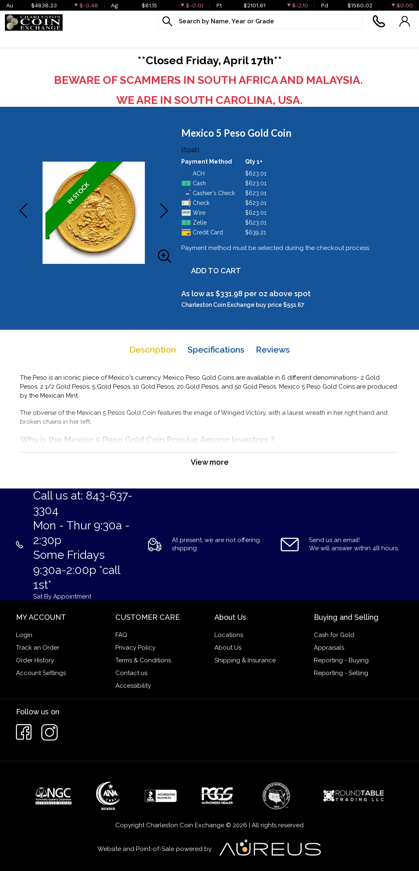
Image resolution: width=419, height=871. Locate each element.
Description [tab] (152, 349)
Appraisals (329, 647)
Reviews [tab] (273, 349)
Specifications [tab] (215, 349)
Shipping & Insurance (245, 660)
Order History (35, 660)
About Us (227, 647)
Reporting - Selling (341, 673)
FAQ (121, 635)
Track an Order (37, 647)
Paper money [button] (127, 39)
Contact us (131, 673)
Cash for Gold (334, 635)
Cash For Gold (294, 39)
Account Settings (41, 673)
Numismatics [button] (66, 39)
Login (24, 635)
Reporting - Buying (341, 660)
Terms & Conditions (143, 660)
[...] (260, 21)
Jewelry (179, 39)
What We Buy (232, 39)
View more (210, 462)
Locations (228, 635)
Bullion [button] (17, 39)
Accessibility (133, 685)
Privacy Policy (135, 647)
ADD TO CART (216, 270)
